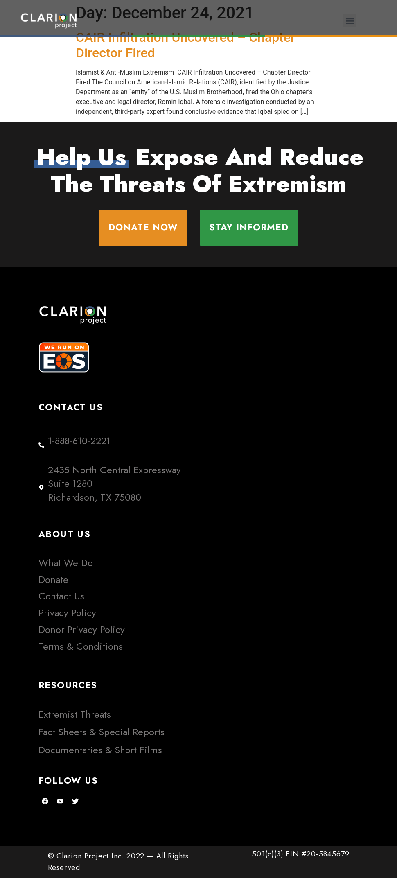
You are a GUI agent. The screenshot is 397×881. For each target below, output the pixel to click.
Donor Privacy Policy (81, 633)
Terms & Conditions (80, 649)
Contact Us (61, 599)
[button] (349, 20)
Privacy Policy (67, 616)
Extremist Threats (74, 717)
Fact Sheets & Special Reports (101, 735)
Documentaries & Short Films (100, 752)
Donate (53, 582)
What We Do (65, 565)
